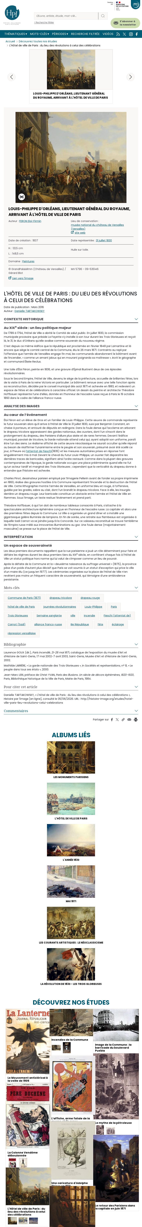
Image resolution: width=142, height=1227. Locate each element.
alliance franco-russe (48, 629)
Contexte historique (23, 324)
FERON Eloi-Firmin (30, 226)
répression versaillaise (22, 638)
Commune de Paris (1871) (24, 603)
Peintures (28, 266)
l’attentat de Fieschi (39, 456)
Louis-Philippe (93, 612)
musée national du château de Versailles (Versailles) (97, 232)
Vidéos (108, 34)
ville (72, 621)
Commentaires (16, 716)
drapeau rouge (90, 603)
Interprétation (18, 542)
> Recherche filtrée (44, 22)
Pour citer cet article (20, 692)
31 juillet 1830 (104, 245)
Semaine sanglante (49, 621)
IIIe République (80, 629)
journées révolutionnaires (59, 612)
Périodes (59, 34)
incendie (89, 621)
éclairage (118, 629)
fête (100, 629)
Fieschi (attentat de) (117, 621)
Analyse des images (22, 411)
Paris (114, 612)
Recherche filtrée (85, 34)
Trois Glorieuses (18, 621)
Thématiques (14, 34)
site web (80, 238)
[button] (130, 77)
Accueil (10, 41)
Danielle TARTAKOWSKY (30, 316)
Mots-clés (38, 34)
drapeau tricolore (61, 603)
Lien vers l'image (22, 283)
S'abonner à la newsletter (128, 23)
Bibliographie (15, 649)
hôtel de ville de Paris (21, 612)
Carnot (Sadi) (17, 629)
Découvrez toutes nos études (38, 41)
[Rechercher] (66, 16)
